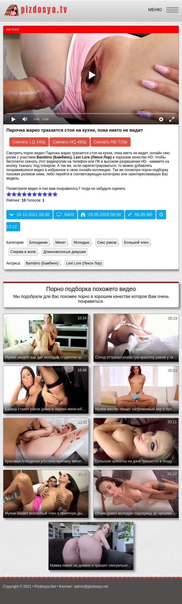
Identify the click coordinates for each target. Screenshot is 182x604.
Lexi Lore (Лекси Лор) (83, 263)
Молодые (81, 242)
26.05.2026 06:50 (101, 214)
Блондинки (38, 242)
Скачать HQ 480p (69, 141)
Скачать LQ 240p (29, 141)
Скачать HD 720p (110, 141)
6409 (65, 214)
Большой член (136, 242)
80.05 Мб (140, 214)
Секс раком (107, 242)
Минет (60, 242)
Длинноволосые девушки (64, 252)
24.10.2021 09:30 (29, 214)
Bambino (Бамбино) (41, 263)
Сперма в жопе (23, 252)
